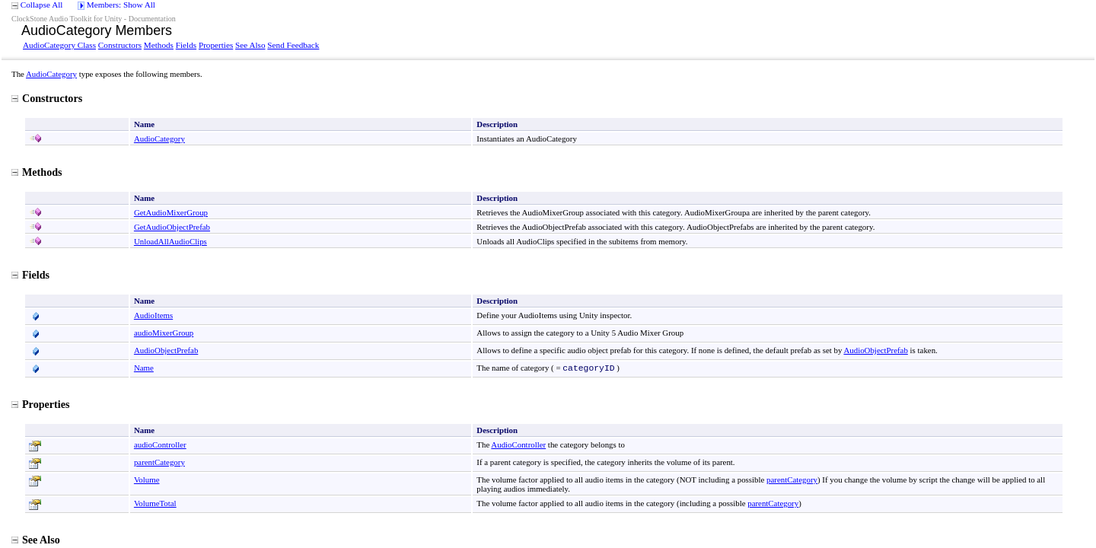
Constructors (120, 44)
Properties (216, 44)
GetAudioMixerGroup (171, 212)
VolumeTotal (155, 503)
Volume (147, 479)
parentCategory (159, 462)
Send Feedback (293, 44)
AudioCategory (51, 73)
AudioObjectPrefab (166, 350)
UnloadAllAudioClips (170, 241)
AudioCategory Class (59, 44)
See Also (250, 44)
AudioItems (153, 315)
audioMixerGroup (163, 332)
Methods (159, 44)
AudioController (518, 444)
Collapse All (42, 4)
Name (144, 367)
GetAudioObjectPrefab (172, 226)
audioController (160, 444)
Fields (186, 44)
